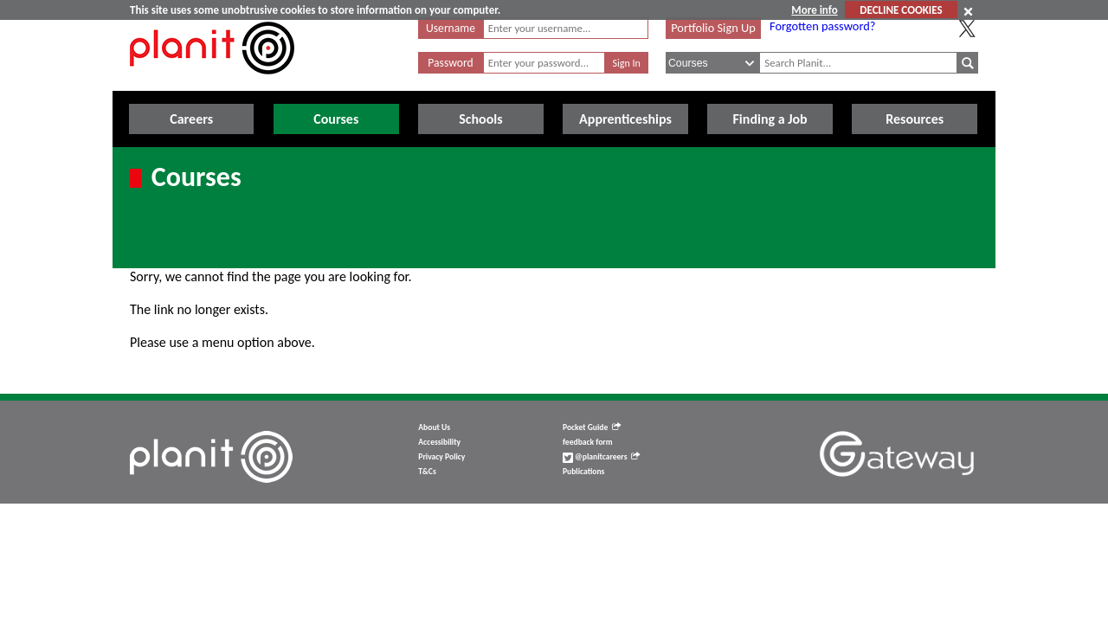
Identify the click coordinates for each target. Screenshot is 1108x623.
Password (450, 62)
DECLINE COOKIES (901, 9)
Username (450, 28)
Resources (915, 119)
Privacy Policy (441, 457)
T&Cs (426, 471)
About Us (434, 427)
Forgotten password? (822, 26)
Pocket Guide (592, 427)
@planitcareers (602, 457)
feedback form (588, 442)
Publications (583, 471)
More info (814, 9)
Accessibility (439, 442)
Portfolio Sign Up (713, 27)
